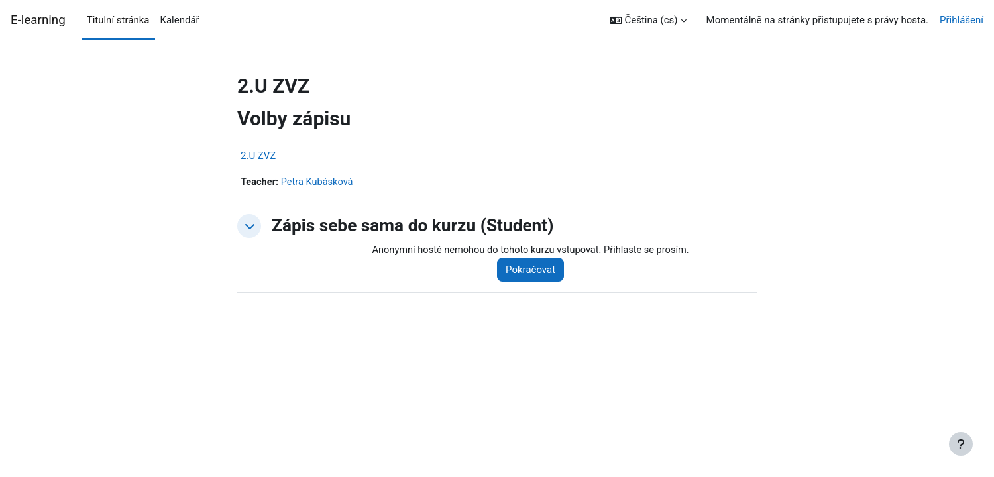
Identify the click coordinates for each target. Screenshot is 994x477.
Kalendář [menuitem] (179, 20)
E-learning (38, 20)
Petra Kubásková (319, 182)
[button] (648, 20)
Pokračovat (535, 270)
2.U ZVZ (258, 156)
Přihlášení (961, 20)
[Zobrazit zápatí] (961, 444)
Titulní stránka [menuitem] (118, 20)
